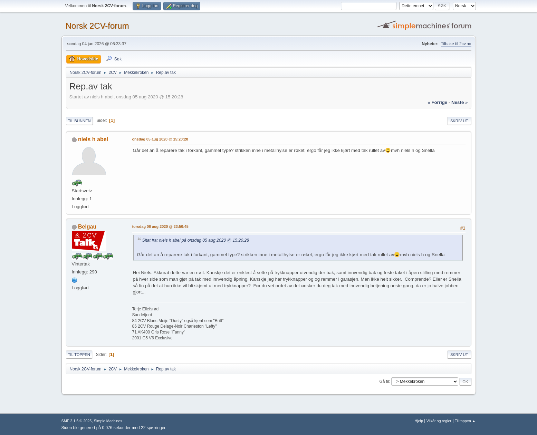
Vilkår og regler (438, 421)
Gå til (384, 381)
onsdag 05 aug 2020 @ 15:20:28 (160, 139)
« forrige (437, 102)
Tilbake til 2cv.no (456, 43)
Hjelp (418, 421)
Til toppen (79, 354)
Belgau (87, 227)
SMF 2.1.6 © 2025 (76, 421)
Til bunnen (79, 121)
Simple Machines (108, 421)
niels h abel (93, 139)
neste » (459, 102)
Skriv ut (459, 121)
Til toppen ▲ (465, 421)
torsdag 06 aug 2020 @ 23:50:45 (160, 226)
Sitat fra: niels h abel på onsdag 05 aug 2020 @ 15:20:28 (195, 240)
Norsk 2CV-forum (97, 25)
